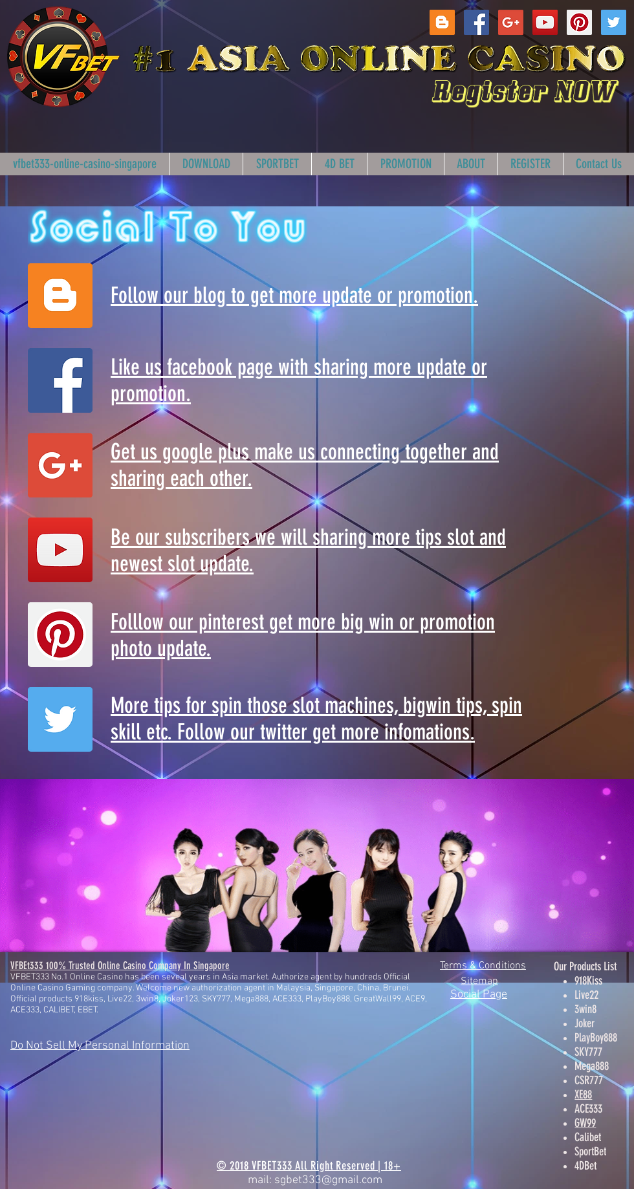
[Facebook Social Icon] (476, 22)
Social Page (478, 994)
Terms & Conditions (483, 965)
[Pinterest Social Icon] (579, 22)
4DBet (585, 1166)
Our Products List (585, 966)
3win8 (585, 1009)
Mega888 (591, 1066)
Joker (584, 1023)
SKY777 (588, 1052)
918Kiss (588, 981)
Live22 (586, 995)
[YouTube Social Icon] (545, 22)
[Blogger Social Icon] (442, 22)
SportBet (590, 1151)
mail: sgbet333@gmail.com (315, 1180)
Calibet (587, 1137)
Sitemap (479, 981)
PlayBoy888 (595, 1038)
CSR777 (588, 1080)
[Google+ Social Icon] (510, 22)
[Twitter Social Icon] (613, 22)
